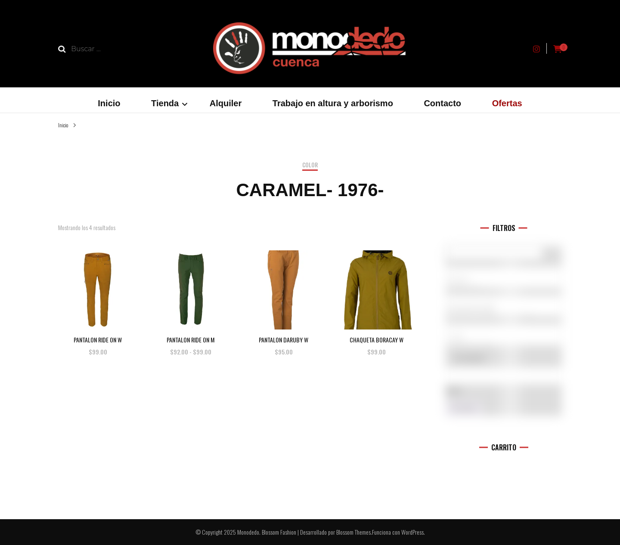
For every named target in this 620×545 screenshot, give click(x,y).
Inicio (109, 103)
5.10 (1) (503, 280)
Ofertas (507, 103)
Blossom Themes (353, 531)
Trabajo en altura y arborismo (333, 103)
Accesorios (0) (503, 309)
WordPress (412, 531)
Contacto (442, 103)
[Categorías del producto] (504, 306)
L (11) (503, 337)
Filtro (464, 409)
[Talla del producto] (504, 334)
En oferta (469, 358)
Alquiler (226, 103)
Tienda (165, 103)
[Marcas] (504, 277)
